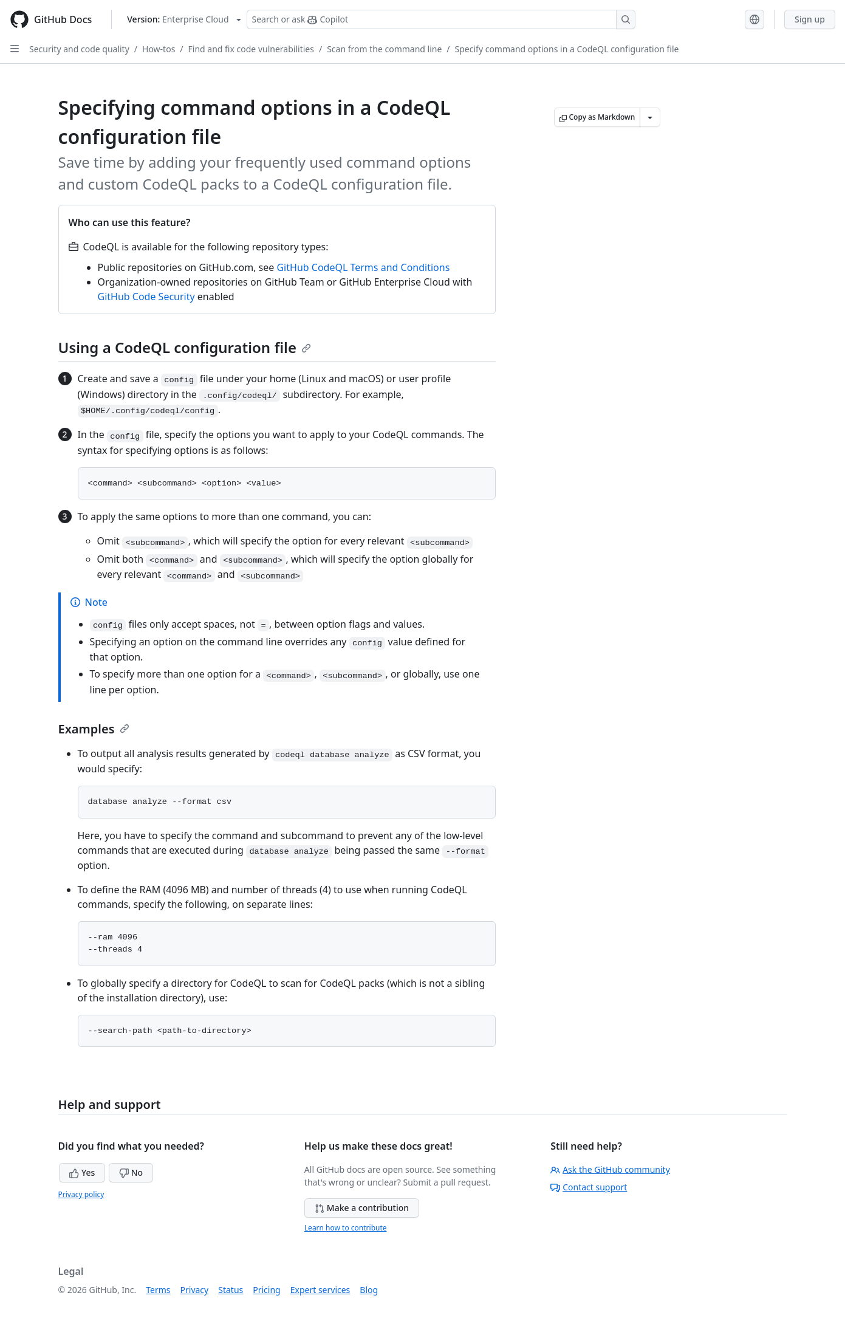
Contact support (588, 1187)
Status (230, 1290)
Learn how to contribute (345, 1228)
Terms (158, 1290)
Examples (93, 729)
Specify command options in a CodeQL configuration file (567, 49)
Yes (82, 1172)
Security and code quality (79, 49)
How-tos (158, 49)
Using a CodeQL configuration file (184, 347)
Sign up (810, 19)
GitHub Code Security (146, 296)
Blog (369, 1290)
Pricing (266, 1290)
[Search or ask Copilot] (441, 19)
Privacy (194, 1290)
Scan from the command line (384, 49)
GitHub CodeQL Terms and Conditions (363, 267)
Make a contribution (362, 1207)
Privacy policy (81, 1194)
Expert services (320, 1290)
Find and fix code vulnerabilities (251, 49)
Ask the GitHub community (610, 1169)
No (131, 1172)
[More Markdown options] (650, 117)
